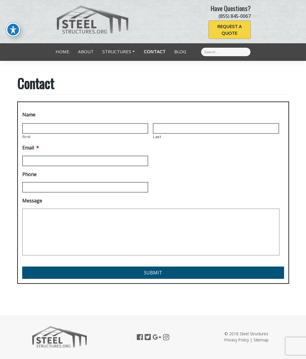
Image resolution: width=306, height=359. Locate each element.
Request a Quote (229, 29)
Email (30, 148)
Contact (154, 51)
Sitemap (261, 340)
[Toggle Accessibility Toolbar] (13, 22)
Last (157, 136)
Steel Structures (254, 333)
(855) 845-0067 (235, 16)
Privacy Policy (236, 340)
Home (62, 51)
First (27, 136)
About (86, 51)
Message (32, 201)
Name (28, 115)
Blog (180, 51)
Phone (29, 174)
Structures (116, 51)
